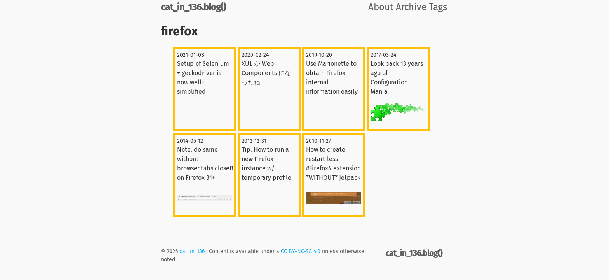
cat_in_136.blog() (193, 7)
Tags (438, 7)
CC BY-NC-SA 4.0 (300, 251)
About (380, 7)
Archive (411, 7)
